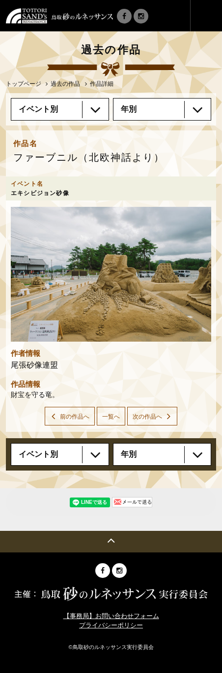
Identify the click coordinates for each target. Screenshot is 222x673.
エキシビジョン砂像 (40, 193)
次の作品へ (147, 416)
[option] (111, 274)
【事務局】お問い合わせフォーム (111, 616)
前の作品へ (74, 416)
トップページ (23, 83)
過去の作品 (65, 83)
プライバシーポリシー (111, 625)
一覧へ (111, 416)
